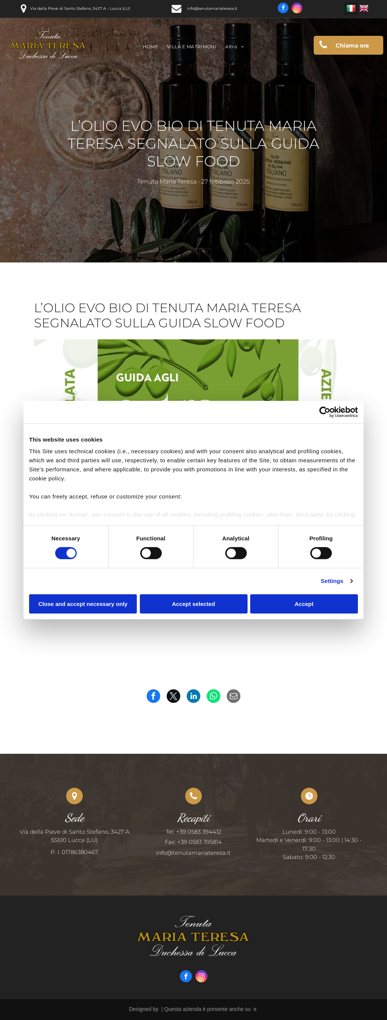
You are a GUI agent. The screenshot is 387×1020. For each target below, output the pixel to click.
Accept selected (193, 604)
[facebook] (283, 9)
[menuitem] (150, 47)
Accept (303, 604)
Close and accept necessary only (83, 604)
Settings (332, 581)
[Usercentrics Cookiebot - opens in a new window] (325, 411)
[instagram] (297, 9)
